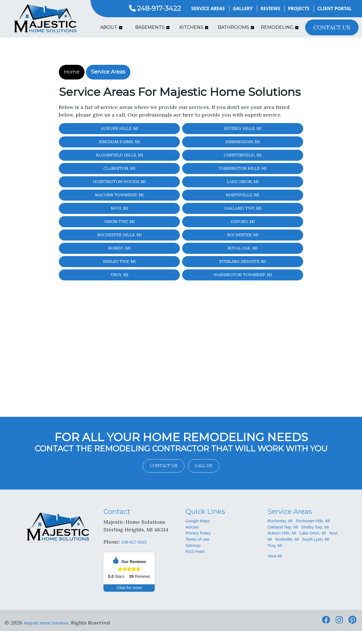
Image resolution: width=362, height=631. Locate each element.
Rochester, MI (242, 234)
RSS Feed (195, 551)
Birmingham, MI (243, 141)
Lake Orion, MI (243, 181)
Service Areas (208, 8)
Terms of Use (198, 539)
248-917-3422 (155, 8)
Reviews (270, 8)
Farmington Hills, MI (243, 168)
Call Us (203, 465)
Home (71, 72)
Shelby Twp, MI (119, 261)
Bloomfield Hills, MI (119, 155)
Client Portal (334, 8)
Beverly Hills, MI (243, 128)
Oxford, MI (243, 221)
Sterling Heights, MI (242, 261)
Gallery (243, 8)
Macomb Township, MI (119, 195)
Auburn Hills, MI (119, 128)
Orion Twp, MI (119, 221)
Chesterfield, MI (243, 155)
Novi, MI (119, 208)
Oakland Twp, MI (242, 208)
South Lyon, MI (315, 539)
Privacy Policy (198, 533)
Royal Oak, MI (243, 248)
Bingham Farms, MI (119, 141)
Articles (192, 527)
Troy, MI (119, 274)
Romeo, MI (119, 248)
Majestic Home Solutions (46, 623)
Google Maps (198, 521)
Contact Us (163, 465)
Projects (298, 8)
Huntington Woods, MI (119, 181)
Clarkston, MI (119, 168)
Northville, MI (242, 195)
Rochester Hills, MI (119, 234)
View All (275, 556)
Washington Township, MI (243, 274)
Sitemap (193, 545)
